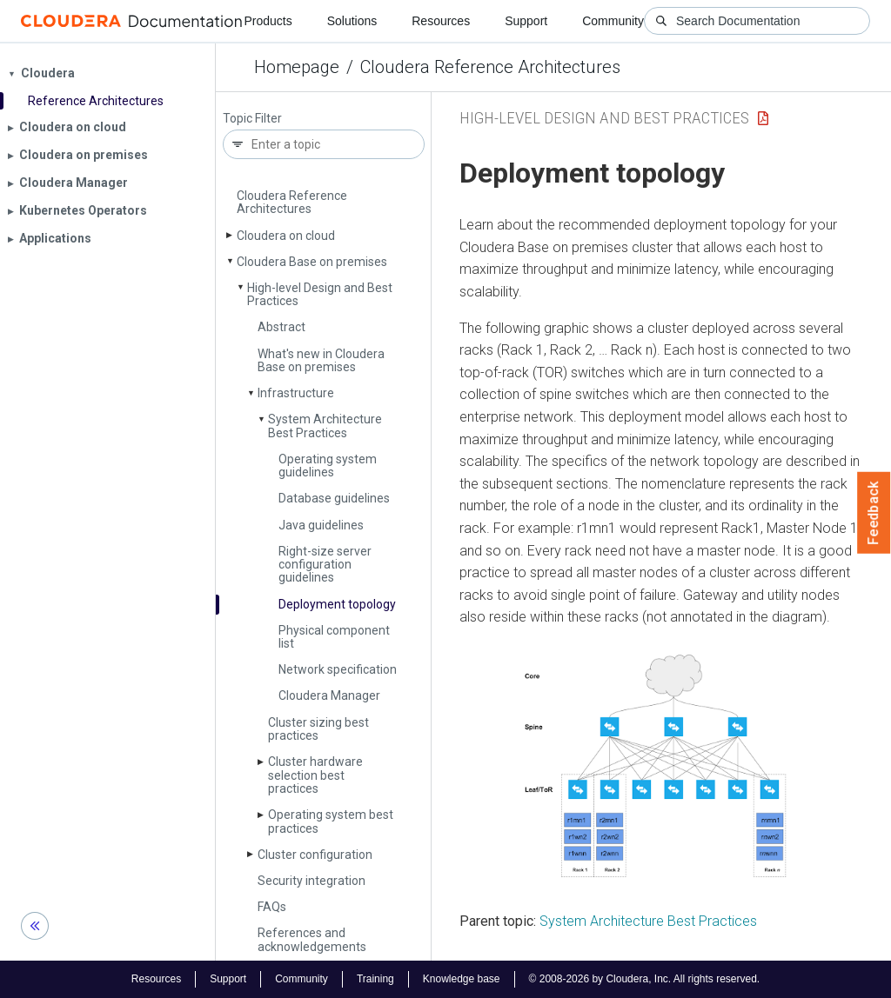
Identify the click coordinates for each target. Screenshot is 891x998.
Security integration (311, 881)
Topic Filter (252, 118)
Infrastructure (296, 393)
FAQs (272, 907)
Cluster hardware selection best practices (315, 775)
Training (375, 979)
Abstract (281, 327)
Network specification (337, 669)
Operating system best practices (330, 821)
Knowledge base (461, 979)
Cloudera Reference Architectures (490, 67)
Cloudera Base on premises (312, 262)
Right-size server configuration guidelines (325, 564)
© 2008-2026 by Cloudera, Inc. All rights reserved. (644, 979)
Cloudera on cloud (286, 236)
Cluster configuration (315, 855)
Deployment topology (337, 604)
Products (267, 21)
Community (613, 21)
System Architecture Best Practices (325, 425)
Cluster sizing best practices (318, 728)
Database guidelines (334, 498)
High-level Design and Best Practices (319, 294)
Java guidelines (321, 525)
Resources (441, 21)
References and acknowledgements (312, 939)
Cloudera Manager (329, 695)
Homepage (296, 67)
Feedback (874, 513)
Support (526, 21)
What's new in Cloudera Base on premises (321, 360)
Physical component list (334, 636)
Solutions (352, 21)
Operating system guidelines (327, 465)
